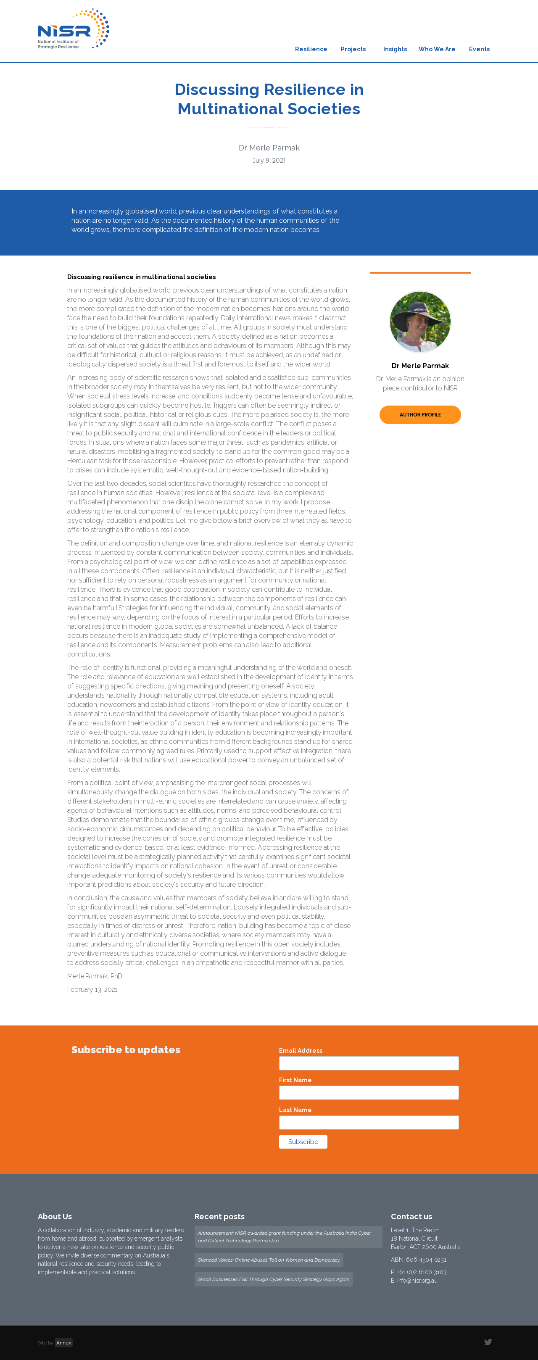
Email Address (300, 1050)
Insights (395, 49)
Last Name (295, 1110)
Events (479, 49)
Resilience (311, 49)
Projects (353, 49)
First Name (295, 1080)
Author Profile (420, 414)
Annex (63, 1343)
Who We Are (437, 49)
